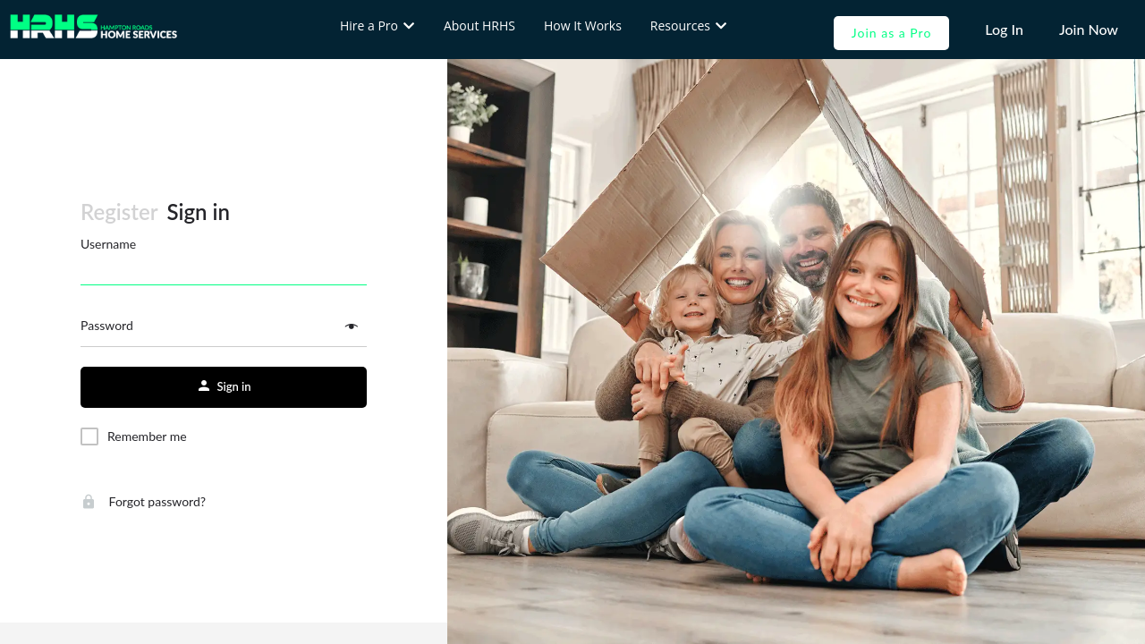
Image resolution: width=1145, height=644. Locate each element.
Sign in (198, 212)
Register (119, 212)
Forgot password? (143, 501)
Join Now (1088, 29)
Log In (1004, 29)
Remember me (147, 436)
